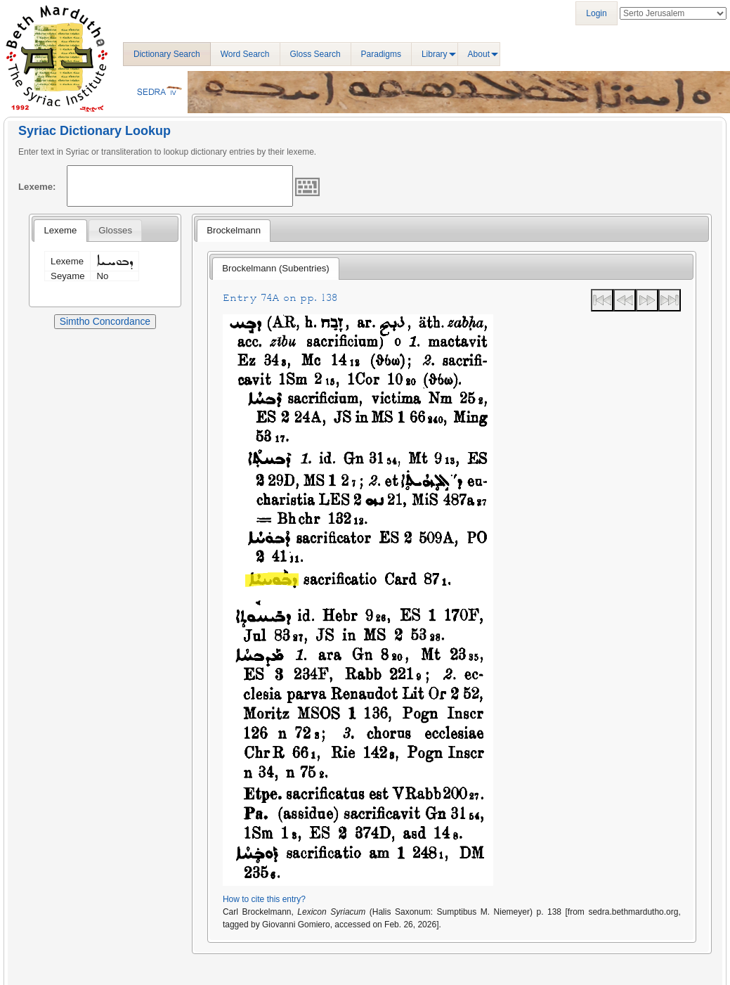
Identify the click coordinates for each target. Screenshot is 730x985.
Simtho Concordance (105, 321)
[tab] (60, 230)
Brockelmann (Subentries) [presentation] (275, 268)
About (479, 54)
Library (435, 54)
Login (596, 13)
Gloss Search (315, 54)
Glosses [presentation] (115, 230)
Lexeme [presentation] (60, 230)
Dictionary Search (166, 54)
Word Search (245, 54)
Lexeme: (37, 186)
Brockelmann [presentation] (234, 230)
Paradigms (381, 54)
